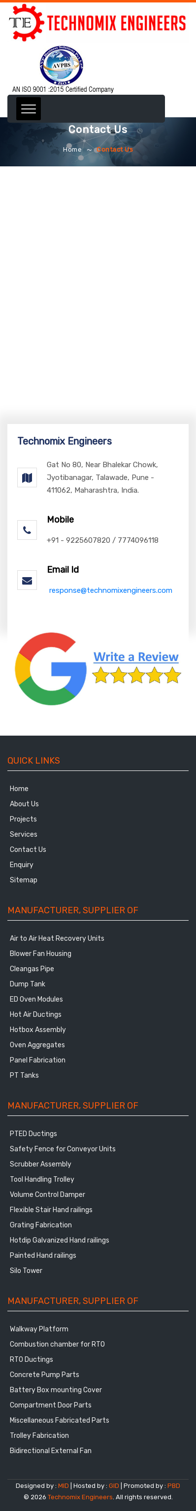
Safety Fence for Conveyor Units (63, 1149)
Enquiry (21, 865)
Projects (23, 819)
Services (23, 834)
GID (114, 1485)
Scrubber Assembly (40, 1164)
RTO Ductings (31, 1359)
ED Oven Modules (36, 999)
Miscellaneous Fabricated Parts (59, 1420)
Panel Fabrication (37, 1060)
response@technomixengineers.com (110, 590)
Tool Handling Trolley (42, 1179)
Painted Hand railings (43, 1255)
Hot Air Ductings (36, 1014)
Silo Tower (26, 1271)
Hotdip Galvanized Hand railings (59, 1240)
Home (72, 149)
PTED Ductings (33, 1134)
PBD (173, 1485)
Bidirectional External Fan (51, 1451)
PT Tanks (24, 1075)
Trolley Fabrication (39, 1435)
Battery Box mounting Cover (56, 1390)
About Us (24, 804)
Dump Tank (27, 984)
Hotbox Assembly (38, 1030)
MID (63, 1485)
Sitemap (23, 880)
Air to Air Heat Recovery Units (57, 938)
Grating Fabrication (41, 1225)
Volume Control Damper (47, 1195)
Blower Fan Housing (40, 954)
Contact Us (28, 850)
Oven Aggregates (37, 1045)
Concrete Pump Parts (44, 1375)
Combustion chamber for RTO (57, 1344)
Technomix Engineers (80, 1497)
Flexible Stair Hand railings (51, 1210)
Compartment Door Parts (51, 1405)
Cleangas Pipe (32, 969)
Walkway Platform (39, 1329)
